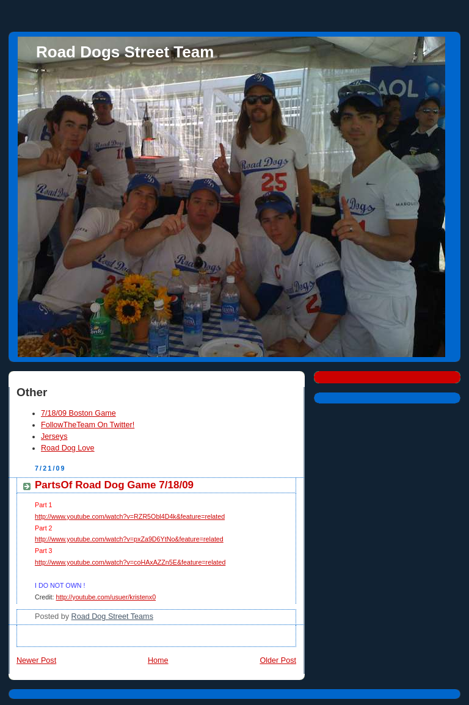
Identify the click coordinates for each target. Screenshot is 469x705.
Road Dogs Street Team (125, 52)
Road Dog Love (68, 448)
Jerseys (54, 436)
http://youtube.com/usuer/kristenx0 (106, 597)
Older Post (278, 660)
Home (158, 660)
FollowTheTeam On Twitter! (87, 425)
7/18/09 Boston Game (78, 413)
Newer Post (36, 660)
